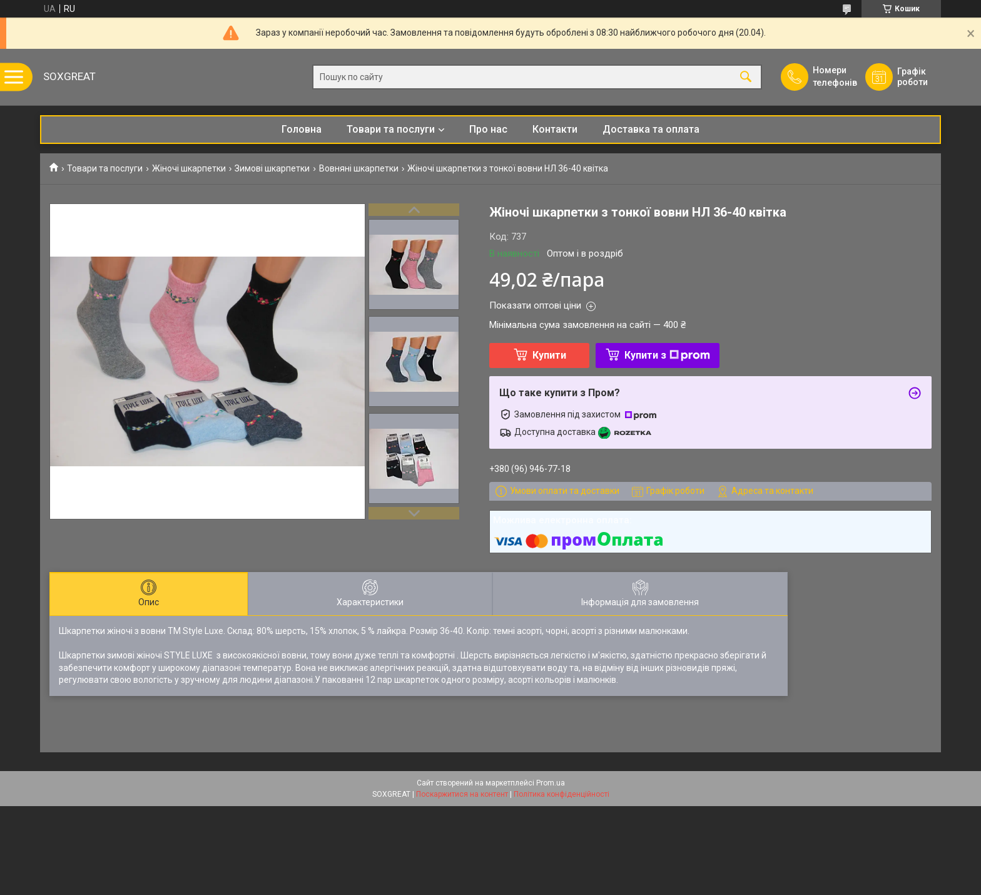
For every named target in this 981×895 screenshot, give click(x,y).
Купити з (667, 355)
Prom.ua (550, 783)
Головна (302, 129)
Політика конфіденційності (561, 794)
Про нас (488, 129)
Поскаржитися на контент (462, 794)
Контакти (554, 129)
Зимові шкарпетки (272, 168)
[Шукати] (746, 77)
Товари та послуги (391, 129)
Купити (549, 355)
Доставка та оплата (650, 129)
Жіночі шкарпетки (189, 168)
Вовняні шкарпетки (359, 168)
